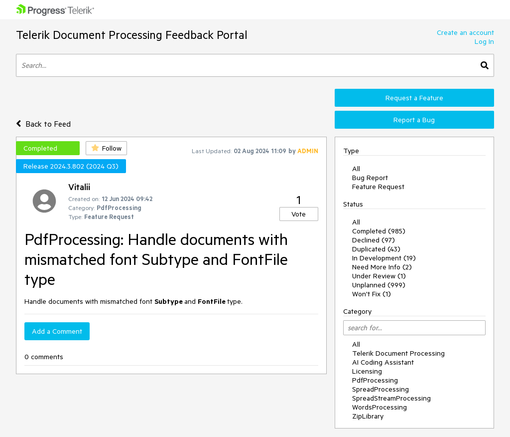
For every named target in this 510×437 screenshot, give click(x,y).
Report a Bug (414, 119)
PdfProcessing (375, 380)
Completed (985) (378, 230)
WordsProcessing (379, 407)
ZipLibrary (367, 416)
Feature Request (378, 186)
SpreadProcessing (380, 389)
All (356, 168)
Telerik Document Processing (398, 353)
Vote (298, 214)
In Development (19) (384, 257)
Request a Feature (414, 97)
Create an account (465, 32)
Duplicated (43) (376, 248)
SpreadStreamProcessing (391, 398)
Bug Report (370, 177)
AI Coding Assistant (383, 362)
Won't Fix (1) (371, 293)
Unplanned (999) (378, 284)
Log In (484, 41)
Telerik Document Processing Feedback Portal (132, 34)
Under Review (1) (379, 275)
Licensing (367, 371)
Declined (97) (373, 239)
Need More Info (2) (382, 266)
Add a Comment (57, 331)
